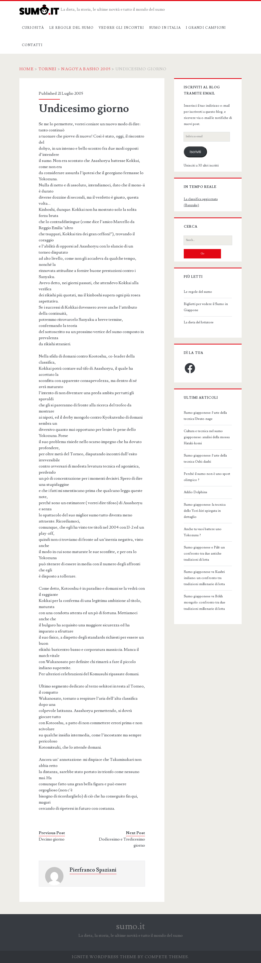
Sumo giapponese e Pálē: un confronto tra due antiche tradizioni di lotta (204, 553)
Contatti (32, 45)
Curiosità (33, 28)
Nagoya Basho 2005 (86, 69)
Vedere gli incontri (121, 28)
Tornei (47, 69)
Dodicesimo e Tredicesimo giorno (122, 842)
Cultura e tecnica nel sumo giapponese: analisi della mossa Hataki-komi (207, 437)
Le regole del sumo (71, 28)
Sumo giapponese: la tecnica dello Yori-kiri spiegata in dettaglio (205, 511)
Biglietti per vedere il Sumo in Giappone (206, 307)
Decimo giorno (51, 839)
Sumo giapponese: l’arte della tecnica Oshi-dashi (205, 458)
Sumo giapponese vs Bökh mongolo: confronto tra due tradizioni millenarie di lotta (204, 602)
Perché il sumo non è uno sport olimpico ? (207, 477)
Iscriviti (195, 152)
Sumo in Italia (165, 28)
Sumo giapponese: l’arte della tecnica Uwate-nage (205, 416)
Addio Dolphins (195, 492)
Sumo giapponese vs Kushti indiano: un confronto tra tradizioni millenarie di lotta (204, 578)
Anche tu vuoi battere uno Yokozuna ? (202, 532)
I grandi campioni (206, 28)
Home (26, 69)
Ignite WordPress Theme (104, 956)
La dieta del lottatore (199, 322)
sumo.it (130, 926)
